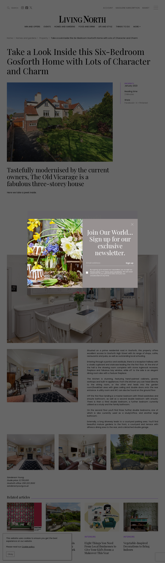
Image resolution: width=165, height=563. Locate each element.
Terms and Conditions (113, 272)
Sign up (129, 263)
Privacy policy (95, 272)
